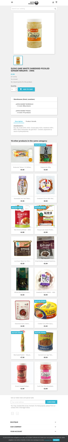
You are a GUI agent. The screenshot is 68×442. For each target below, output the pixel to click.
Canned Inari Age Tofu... (45, 355)
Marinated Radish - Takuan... (22, 355)
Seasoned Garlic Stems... (22, 323)
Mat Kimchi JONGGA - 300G (22, 230)
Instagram (17, 413)
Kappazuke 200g (46, 167)
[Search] (34, 8)
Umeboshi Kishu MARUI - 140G (45, 292)
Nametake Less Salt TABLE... (22, 198)
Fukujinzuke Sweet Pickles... (45, 230)
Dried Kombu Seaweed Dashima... (45, 261)
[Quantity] (13, 89)
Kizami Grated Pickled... (22, 386)
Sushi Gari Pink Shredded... (45, 386)
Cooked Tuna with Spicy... (45, 323)
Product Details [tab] (31, 121)
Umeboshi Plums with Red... (45, 198)
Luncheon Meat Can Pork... (22, 261)
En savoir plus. (48, 440)
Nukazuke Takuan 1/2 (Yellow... (22, 167)
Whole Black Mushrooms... (22, 292)
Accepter (56, 440)
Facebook (12, 413)
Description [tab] (19, 121)
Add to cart (26, 89)
